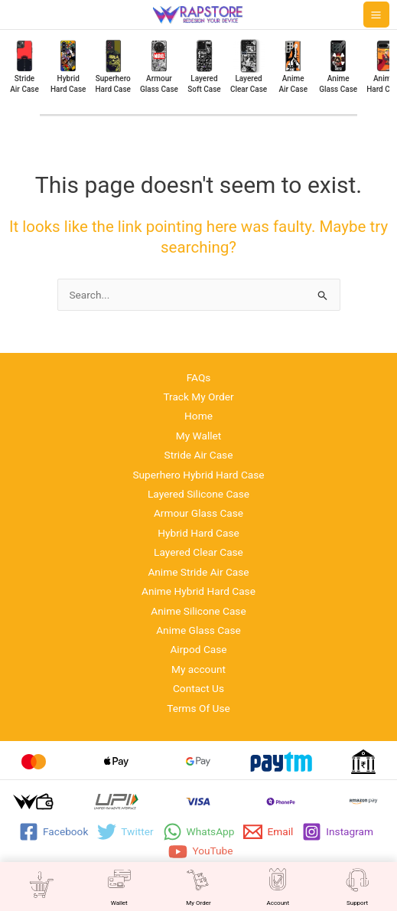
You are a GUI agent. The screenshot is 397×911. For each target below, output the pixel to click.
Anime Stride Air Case (198, 572)
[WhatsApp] (199, 831)
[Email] (268, 831)
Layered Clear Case (198, 552)
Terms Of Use (198, 708)
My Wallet (199, 435)
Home (198, 416)
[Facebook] (53, 831)
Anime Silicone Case (198, 611)
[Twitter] (125, 831)
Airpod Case (198, 649)
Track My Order (198, 396)
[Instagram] (337, 831)
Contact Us (198, 688)
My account (198, 669)
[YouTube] (200, 851)
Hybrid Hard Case (198, 533)
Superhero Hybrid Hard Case (198, 475)
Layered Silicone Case (198, 494)
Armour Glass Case (198, 513)
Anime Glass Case (198, 630)
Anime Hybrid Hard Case (198, 591)
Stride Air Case (198, 455)
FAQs (199, 377)
